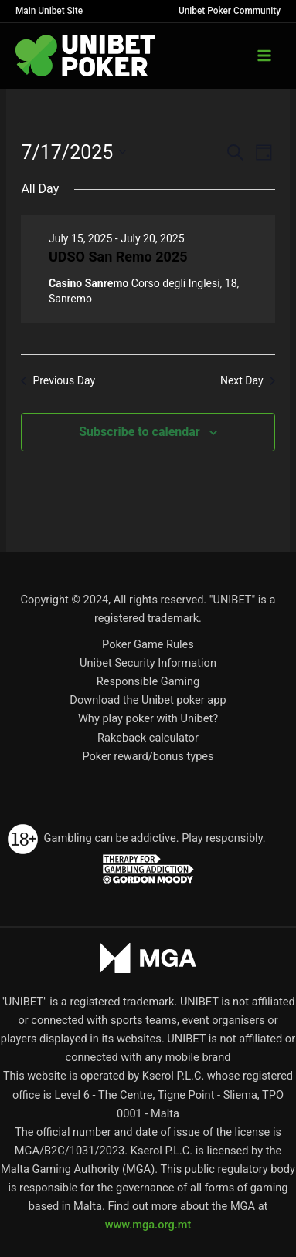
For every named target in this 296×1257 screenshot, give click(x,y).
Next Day (247, 380)
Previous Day (58, 380)
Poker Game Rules (148, 644)
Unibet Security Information (148, 663)
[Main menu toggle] (264, 55)
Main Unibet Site (49, 10)
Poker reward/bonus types (147, 756)
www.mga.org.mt (148, 1225)
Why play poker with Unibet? (148, 718)
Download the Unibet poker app (148, 700)
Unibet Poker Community (230, 10)
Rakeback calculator (148, 738)
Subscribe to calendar (139, 431)
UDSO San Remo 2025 (118, 256)
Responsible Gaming (148, 681)
